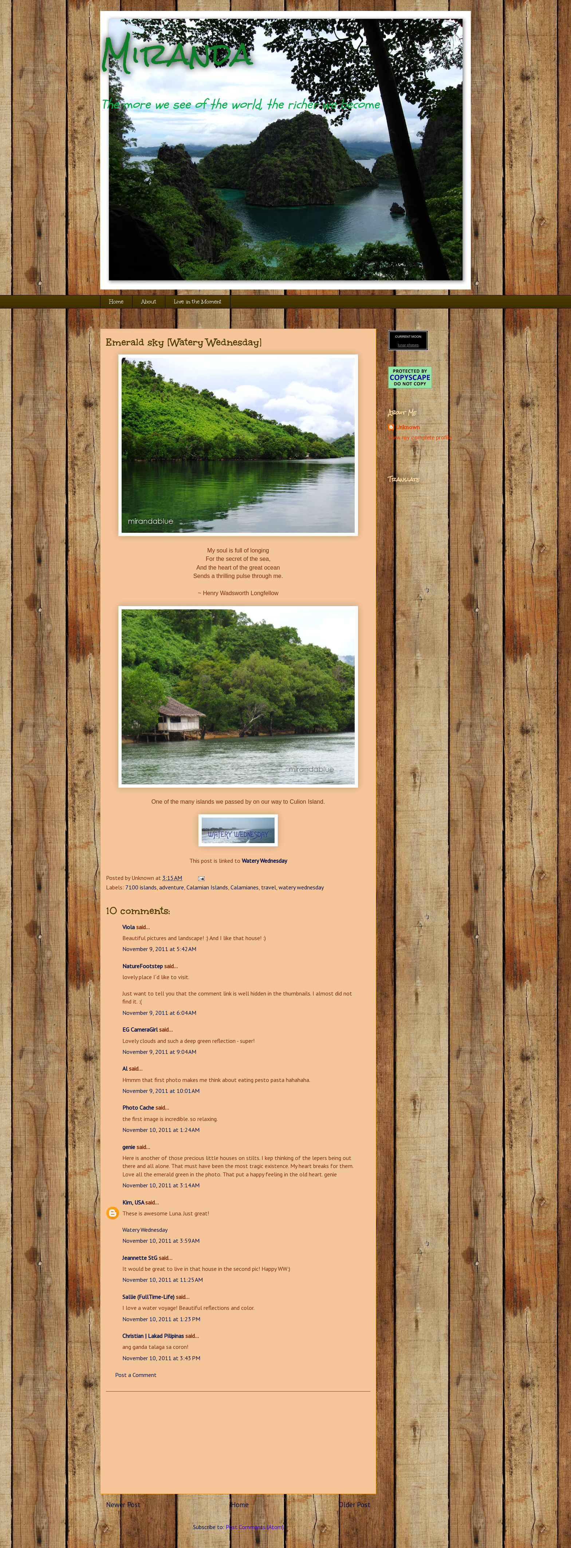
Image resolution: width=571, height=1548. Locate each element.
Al (124, 1068)
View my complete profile (420, 437)
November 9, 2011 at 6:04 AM (159, 1012)
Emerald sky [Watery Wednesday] (184, 342)
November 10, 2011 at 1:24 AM (161, 1129)
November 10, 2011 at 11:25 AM (162, 1279)
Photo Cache (138, 1107)
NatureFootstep (142, 966)
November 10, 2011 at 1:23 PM (161, 1319)
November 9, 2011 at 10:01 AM (161, 1090)
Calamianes (245, 887)
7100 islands (141, 887)
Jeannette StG (139, 1257)
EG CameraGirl (140, 1029)
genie (128, 1147)
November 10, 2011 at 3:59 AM (161, 1240)
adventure (171, 887)
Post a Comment (136, 1374)
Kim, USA (133, 1202)
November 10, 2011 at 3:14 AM (161, 1185)
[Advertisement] (238, 1442)
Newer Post (123, 1504)
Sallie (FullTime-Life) (148, 1296)
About (148, 301)
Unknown (407, 427)
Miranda (176, 53)
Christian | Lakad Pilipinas (153, 1335)
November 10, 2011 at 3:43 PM (161, 1358)
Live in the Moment (197, 301)
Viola (128, 927)
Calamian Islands (207, 887)
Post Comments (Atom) (255, 1526)
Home (116, 301)
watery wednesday (301, 887)
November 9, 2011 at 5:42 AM (159, 949)
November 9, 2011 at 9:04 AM (159, 1051)
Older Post (354, 1504)
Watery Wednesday (145, 1229)
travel (268, 887)
